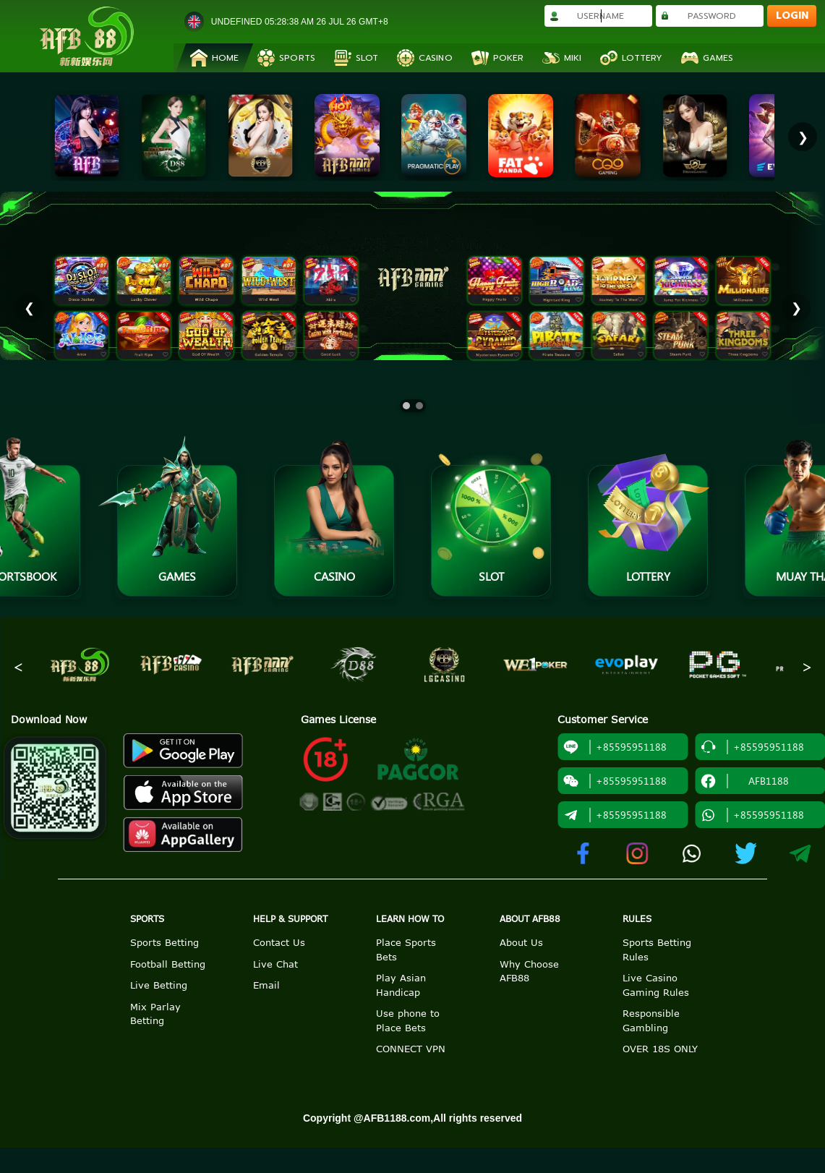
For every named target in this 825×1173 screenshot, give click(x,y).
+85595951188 (615, 747)
